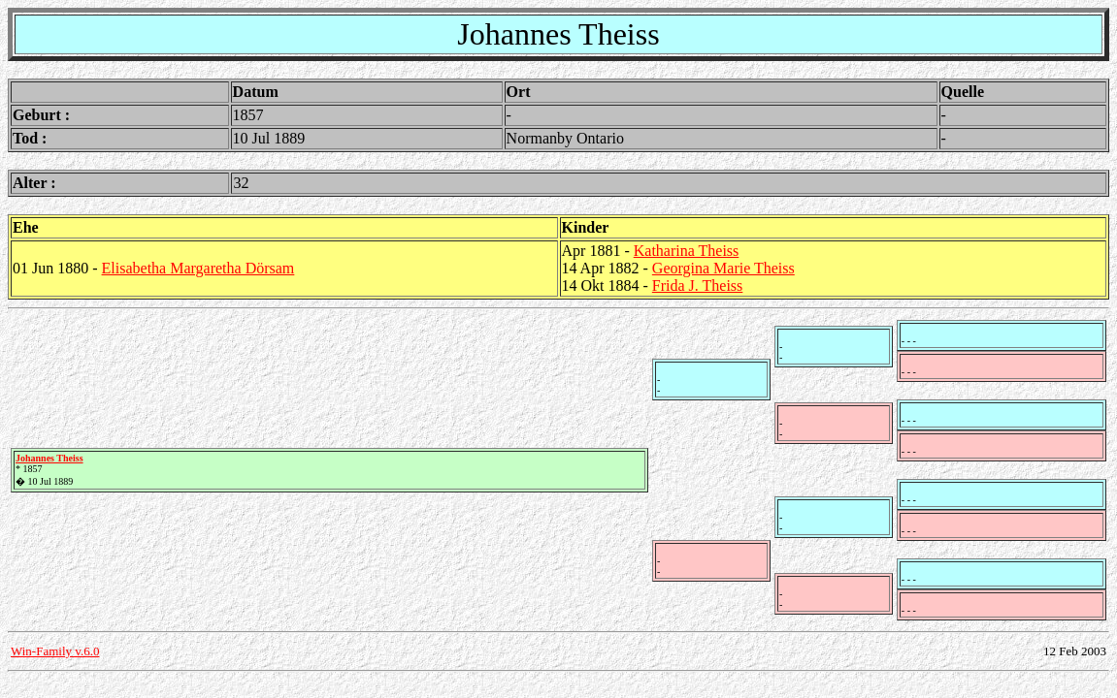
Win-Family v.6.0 (55, 651)
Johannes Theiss (49, 458)
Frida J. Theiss (697, 285)
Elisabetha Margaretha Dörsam (198, 268)
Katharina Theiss (686, 250)
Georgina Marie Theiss (723, 268)
